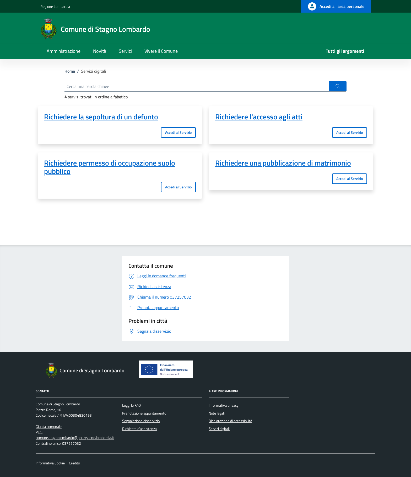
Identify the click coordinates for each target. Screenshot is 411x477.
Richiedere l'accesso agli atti (258, 117)
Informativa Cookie (50, 463)
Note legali (217, 413)
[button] (338, 86)
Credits (74, 463)
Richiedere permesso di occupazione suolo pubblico (109, 167)
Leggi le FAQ (131, 405)
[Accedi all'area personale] (336, 6)
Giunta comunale (49, 427)
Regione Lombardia (55, 6)
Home (69, 71)
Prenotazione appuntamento (144, 413)
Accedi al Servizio (178, 132)
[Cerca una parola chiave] (196, 86)
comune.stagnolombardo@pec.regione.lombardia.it (75, 438)
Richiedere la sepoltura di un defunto (101, 117)
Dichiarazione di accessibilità (230, 421)
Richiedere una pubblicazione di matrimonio (283, 163)
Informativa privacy (224, 405)
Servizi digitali (219, 429)
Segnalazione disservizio (141, 421)
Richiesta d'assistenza (139, 429)
